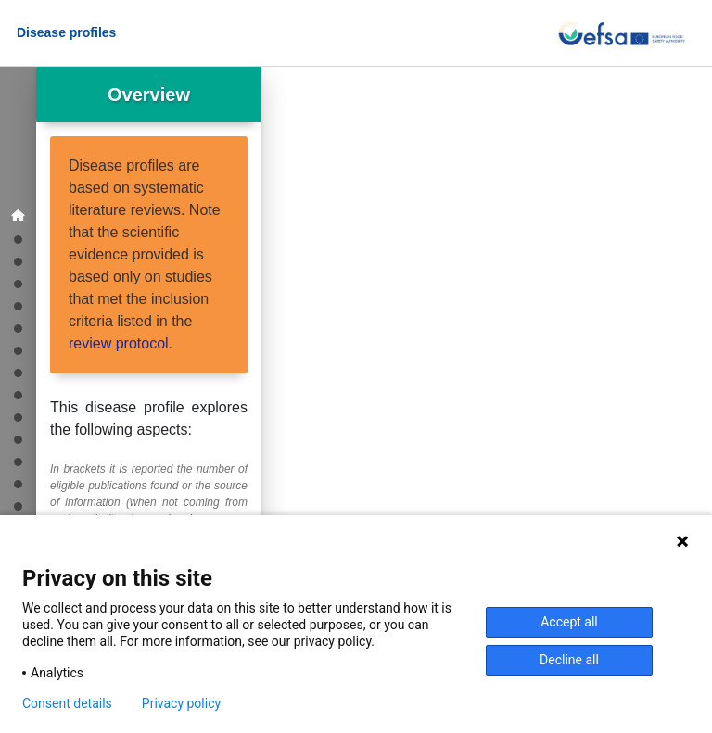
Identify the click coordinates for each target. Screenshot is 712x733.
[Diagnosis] (18, 372)
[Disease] (18, 283)
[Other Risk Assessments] (18, 461)
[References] (18, 505)
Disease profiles (66, 32)
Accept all (569, 621)
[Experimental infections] (18, 305)
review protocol (119, 343)
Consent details (67, 703)
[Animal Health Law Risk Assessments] (18, 439)
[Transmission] (18, 350)
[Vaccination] (18, 394)
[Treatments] (18, 416)
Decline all (569, 659)
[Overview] (18, 216)
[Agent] (18, 327)
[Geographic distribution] (18, 239)
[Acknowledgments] (18, 483)
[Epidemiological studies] (18, 261)
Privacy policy (181, 703)
